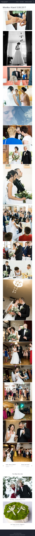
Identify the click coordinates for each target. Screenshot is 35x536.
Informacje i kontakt (28, 1)
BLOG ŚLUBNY (22, 1)
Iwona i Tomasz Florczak (17, 533)
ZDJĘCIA (17, 1)
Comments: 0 (7, 466)
